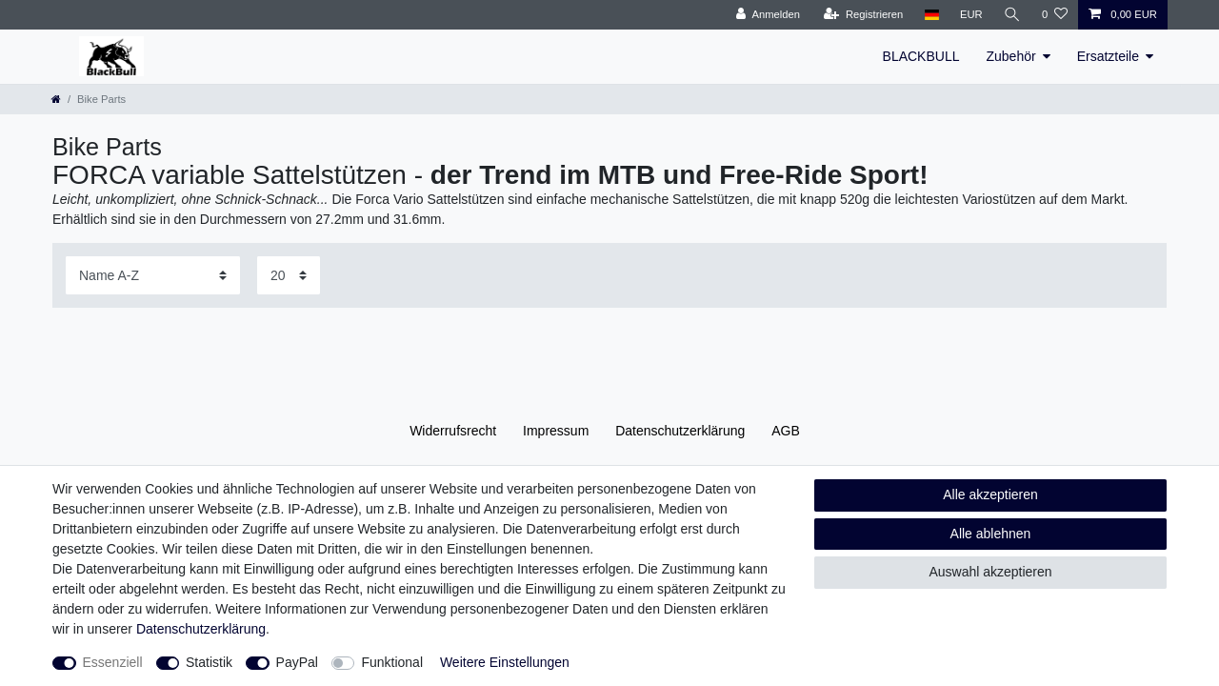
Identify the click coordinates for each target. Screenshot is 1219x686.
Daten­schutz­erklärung (680, 430)
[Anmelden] (768, 15)
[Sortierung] (153, 274)
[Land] (931, 15)
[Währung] (971, 15)
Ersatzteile (1108, 56)
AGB (785, 430)
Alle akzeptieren (990, 494)
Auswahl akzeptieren (990, 571)
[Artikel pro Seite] (288, 274)
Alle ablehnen (990, 533)
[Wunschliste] (1054, 15)
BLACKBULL (921, 56)
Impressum (556, 430)
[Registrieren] (863, 15)
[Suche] (1012, 15)
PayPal (297, 662)
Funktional (392, 662)
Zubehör (1010, 56)
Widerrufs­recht (453, 430)
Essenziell (113, 662)
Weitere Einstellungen (505, 662)
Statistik (209, 662)
